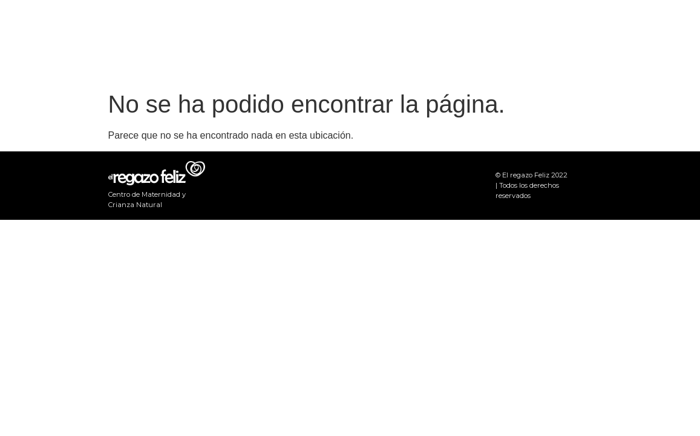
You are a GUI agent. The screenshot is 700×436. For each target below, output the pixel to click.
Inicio (415, 42)
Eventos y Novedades (506, 42)
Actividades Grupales (633, 42)
